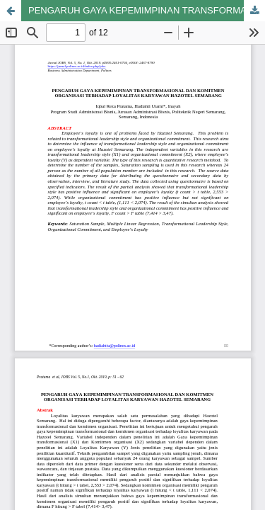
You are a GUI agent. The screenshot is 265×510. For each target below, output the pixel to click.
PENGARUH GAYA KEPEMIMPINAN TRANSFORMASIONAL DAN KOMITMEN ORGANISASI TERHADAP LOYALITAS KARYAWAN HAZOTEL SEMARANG (146, 10)
